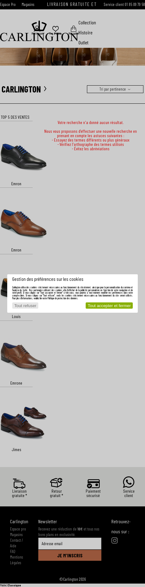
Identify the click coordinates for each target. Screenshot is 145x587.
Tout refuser (25, 305)
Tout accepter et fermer (109, 305)
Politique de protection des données (63, 298)
